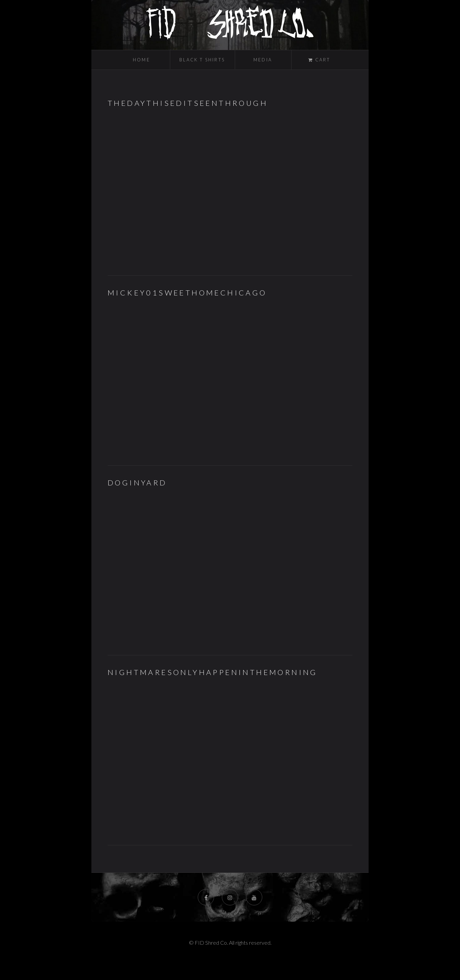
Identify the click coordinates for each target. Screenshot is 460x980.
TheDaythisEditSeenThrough (188, 103)
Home (141, 59)
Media (262, 59)
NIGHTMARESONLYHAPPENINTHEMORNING (213, 672)
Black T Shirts (202, 59)
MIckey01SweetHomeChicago (187, 292)
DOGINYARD (137, 482)
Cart (321, 59)
